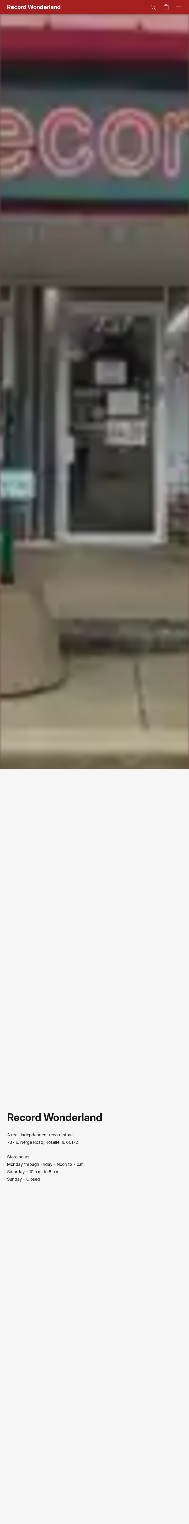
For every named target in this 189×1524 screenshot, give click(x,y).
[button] (34, 7)
